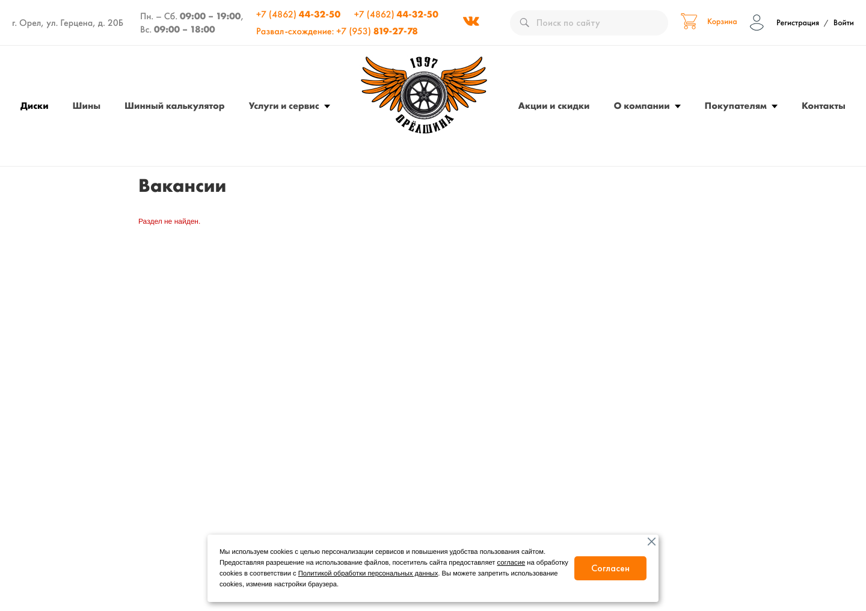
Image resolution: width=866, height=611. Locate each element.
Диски (34, 105)
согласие (511, 562)
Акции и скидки (554, 105)
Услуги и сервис (284, 105)
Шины (86, 105)
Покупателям (736, 105)
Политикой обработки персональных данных (368, 573)
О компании (642, 105)
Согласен (610, 568)
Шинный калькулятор (174, 105)
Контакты (824, 105)
